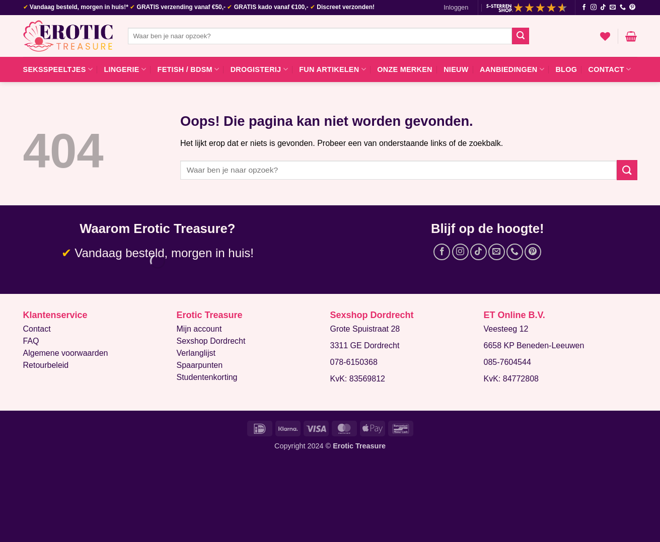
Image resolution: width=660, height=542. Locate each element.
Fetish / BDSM (188, 69)
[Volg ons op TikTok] (603, 7)
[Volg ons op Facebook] (584, 7)
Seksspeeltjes (58, 69)
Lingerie (125, 69)
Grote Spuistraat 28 (365, 329)
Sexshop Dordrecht (211, 341)
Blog (566, 69)
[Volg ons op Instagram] (594, 7)
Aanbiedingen (512, 69)
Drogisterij (259, 69)
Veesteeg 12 (506, 329)
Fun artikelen (332, 69)
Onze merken (404, 69)
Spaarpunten (200, 365)
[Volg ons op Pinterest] (632, 7)
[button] (456, 7)
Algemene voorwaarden (65, 353)
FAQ (31, 341)
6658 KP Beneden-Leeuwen (534, 345)
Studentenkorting (207, 377)
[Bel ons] (623, 7)
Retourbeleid (46, 365)
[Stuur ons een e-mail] (613, 7)
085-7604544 (507, 362)
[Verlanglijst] (605, 36)
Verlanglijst (196, 353)
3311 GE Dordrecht (365, 345)
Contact (610, 69)
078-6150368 (354, 362)
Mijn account (199, 329)
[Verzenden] (520, 36)
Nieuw (456, 69)
